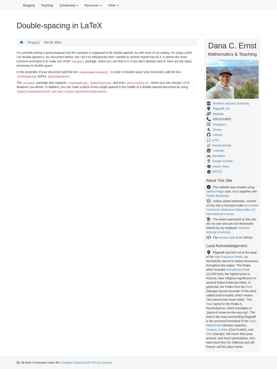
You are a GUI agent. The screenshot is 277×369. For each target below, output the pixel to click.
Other (113, 5)
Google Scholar (222, 161)
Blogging (29, 5)
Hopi (209, 304)
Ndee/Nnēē (213, 325)
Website (218, 114)
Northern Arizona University (231, 103)
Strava (217, 129)
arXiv (215, 140)
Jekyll (235, 191)
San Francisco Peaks (229, 256)
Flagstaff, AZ (221, 108)
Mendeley (218, 156)
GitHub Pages (215, 191)
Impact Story (220, 166)
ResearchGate (221, 145)
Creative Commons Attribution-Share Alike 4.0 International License (232, 210)
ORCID (217, 171)
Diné (249, 286)
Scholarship (68, 5)
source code (227, 237)
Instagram (219, 124)
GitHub (217, 135)
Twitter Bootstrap (217, 195)
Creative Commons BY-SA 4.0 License (86, 362)
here (127, 61)
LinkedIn (218, 150)
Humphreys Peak (238, 269)
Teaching (47, 5)
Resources (93, 5)
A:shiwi (223, 329)
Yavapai (211, 329)
